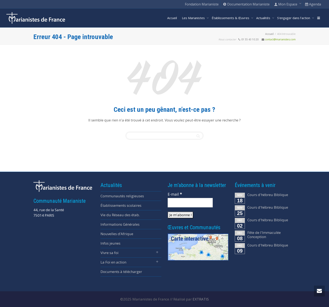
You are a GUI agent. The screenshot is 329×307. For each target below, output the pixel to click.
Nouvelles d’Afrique (117, 233)
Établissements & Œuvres (231, 18)
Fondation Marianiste (202, 4)
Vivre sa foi (110, 252)
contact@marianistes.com (280, 39)
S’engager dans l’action (294, 18)
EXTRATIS (201, 299)
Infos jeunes (110, 243)
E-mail (175, 194)
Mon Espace (286, 4)
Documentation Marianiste (246, 4)
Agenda (313, 4)
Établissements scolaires (121, 205)
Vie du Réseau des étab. (120, 214)
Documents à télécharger (121, 271)
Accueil (172, 18)
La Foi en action (113, 262)
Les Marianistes (194, 18)
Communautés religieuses (122, 196)
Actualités (263, 18)
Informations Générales (120, 224)
